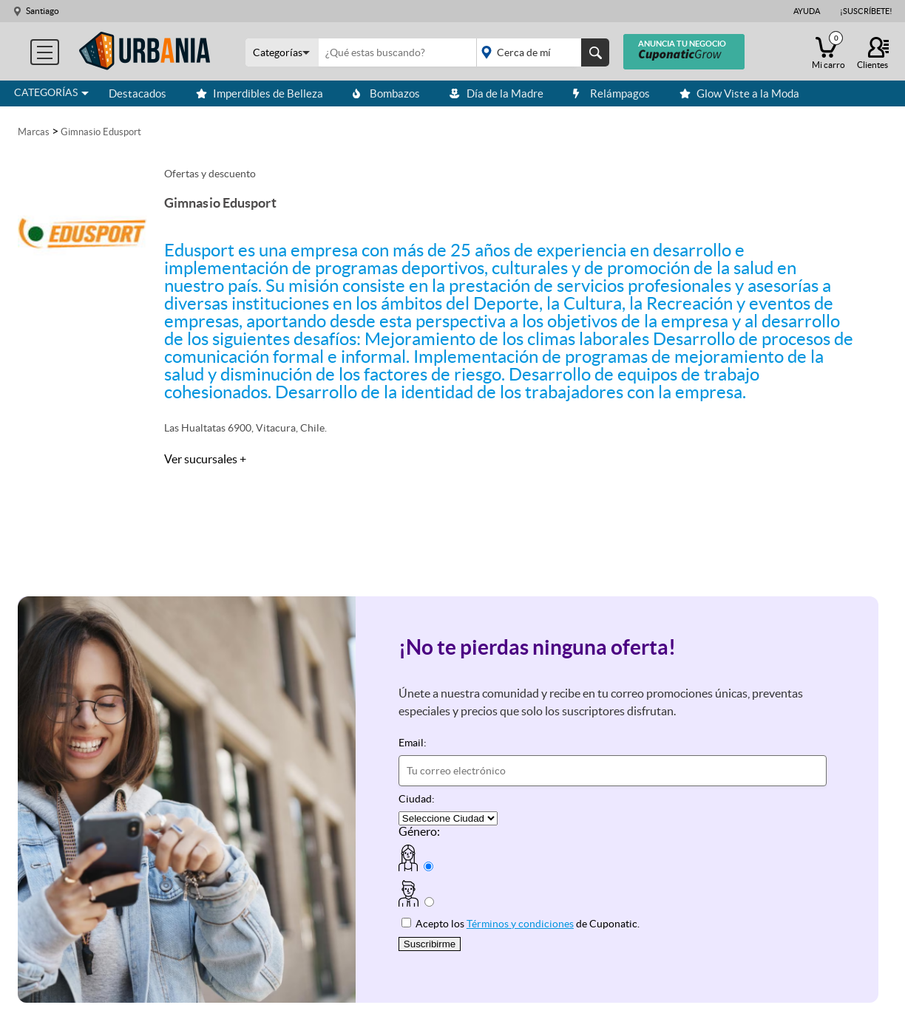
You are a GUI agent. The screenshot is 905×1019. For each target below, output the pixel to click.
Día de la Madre (496, 93)
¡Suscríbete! (866, 11)
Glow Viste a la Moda (739, 93)
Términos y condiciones (520, 924)
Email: (413, 742)
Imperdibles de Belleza (259, 93)
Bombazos (386, 93)
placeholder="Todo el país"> (540, 52)
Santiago (42, 11)
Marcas (34, 131)
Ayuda (806, 11)
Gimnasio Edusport (101, 131)
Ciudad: (417, 799)
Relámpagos (611, 93)
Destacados (137, 93)
